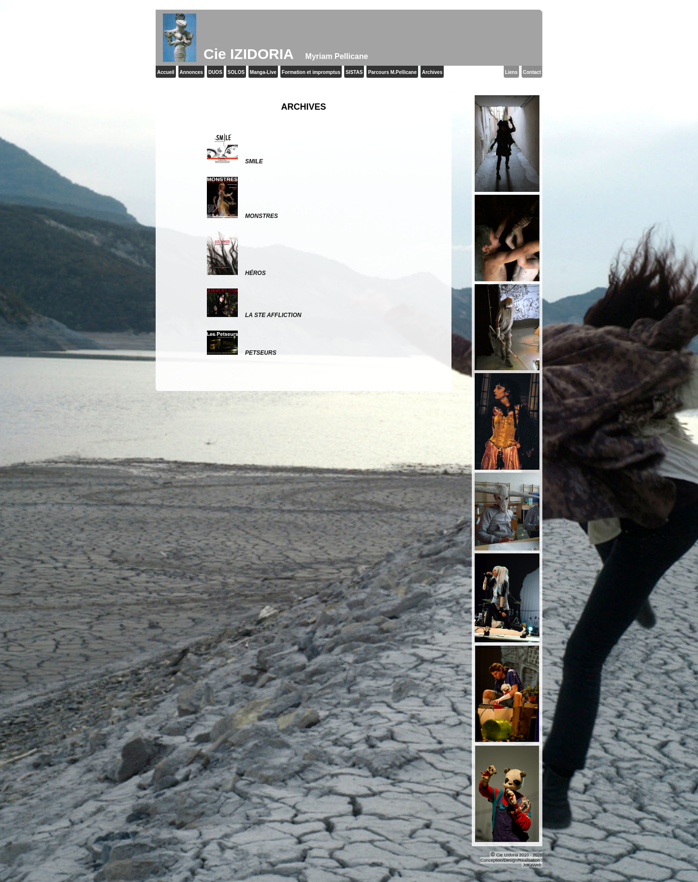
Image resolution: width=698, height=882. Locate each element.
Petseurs (241, 352)
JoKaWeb (532, 865)
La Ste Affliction (254, 315)
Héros (236, 273)
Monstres (242, 216)
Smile (235, 161)
